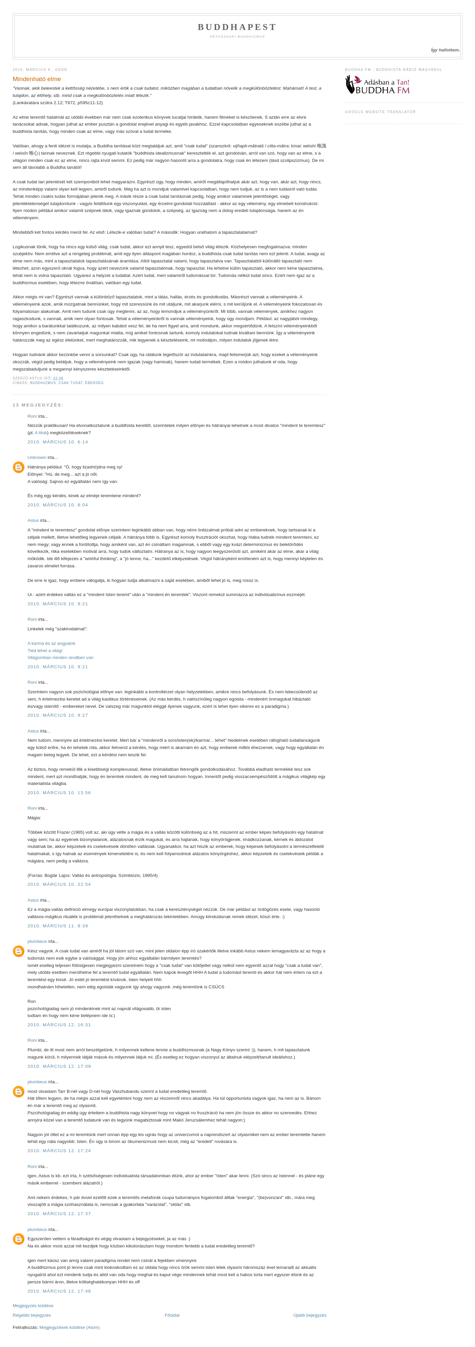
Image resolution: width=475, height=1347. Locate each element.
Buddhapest (237, 27)
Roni (32, 416)
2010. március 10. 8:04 (57, 504)
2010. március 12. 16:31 (59, 1024)
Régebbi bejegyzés (32, 1315)
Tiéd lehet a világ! (44, 650)
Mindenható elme (37, 78)
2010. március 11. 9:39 (57, 925)
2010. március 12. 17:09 (59, 1066)
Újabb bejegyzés (310, 1315)
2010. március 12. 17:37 (59, 1213)
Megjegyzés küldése (33, 1305)
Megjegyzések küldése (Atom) (70, 1327)
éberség (94, 383)
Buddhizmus (43, 383)
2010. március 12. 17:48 (59, 1291)
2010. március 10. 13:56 (59, 792)
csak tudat (71, 383)
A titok (41, 432)
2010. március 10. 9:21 (57, 603)
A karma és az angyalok (51, 643)
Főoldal (172, 1315)
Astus (33, 520)
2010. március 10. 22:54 (59, 884)
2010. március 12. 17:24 (59, 1150)
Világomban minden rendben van (60, 657)
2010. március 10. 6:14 (57, 441)
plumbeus (37, 941)
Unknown (36, 457)
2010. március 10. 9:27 (57, 715)
